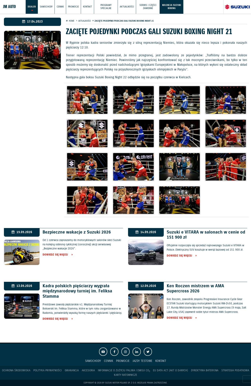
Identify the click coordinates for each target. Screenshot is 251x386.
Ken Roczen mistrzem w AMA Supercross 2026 (195, 288)
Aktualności (127, 6)
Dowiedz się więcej (55, 255)
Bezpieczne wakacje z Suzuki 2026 (77, 232)
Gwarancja (72, 370)
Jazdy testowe (142, 361)
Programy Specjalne (106, 7)
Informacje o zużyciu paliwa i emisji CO (124, 370)
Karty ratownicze (125, 375)
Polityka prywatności (47, 370)
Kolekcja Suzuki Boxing (171, 7)
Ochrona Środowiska (16, 370)
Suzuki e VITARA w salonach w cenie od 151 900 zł (206, 235)
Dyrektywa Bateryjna (204, 370)
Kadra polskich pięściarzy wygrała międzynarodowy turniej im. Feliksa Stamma (77, 291)
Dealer (32, 6)
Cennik (60, 6)
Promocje (73, 6)
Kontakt (87, 6)
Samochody (46, 6)
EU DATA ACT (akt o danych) (170, 370)
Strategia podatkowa (235, 370)
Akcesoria (88, 370)
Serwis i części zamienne (147, 7)
